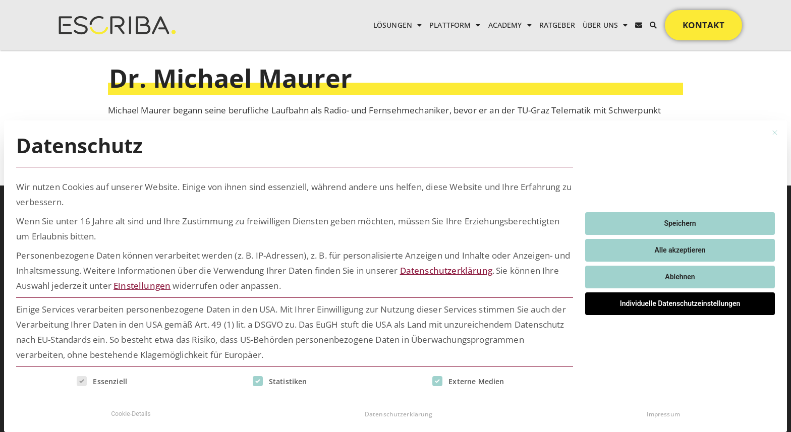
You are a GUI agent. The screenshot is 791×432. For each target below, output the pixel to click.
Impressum (663, 411)
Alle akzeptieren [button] (679, 247)
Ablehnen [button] (680, 274)
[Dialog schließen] (775, 130)
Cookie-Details (131, 411)
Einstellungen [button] (142, 283)
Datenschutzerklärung (446, 268)
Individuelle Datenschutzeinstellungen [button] (680, 301)
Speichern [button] (680, 221)
